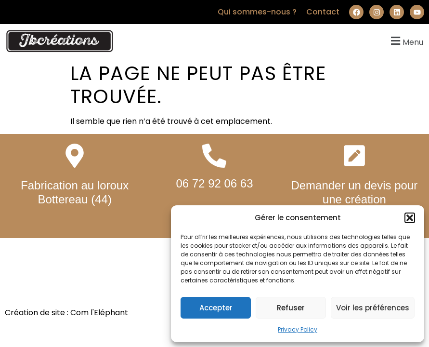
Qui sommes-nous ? (257, 11)
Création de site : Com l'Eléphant (66, 312)
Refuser (291, 308)
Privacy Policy (297, 329)
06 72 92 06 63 (214, 183)
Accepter (216, 308)
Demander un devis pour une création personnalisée (354, 199)
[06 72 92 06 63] (214, 156)
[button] (410, 218)
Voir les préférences (372, 308)
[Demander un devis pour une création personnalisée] (354, 156)
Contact (322, 11)
